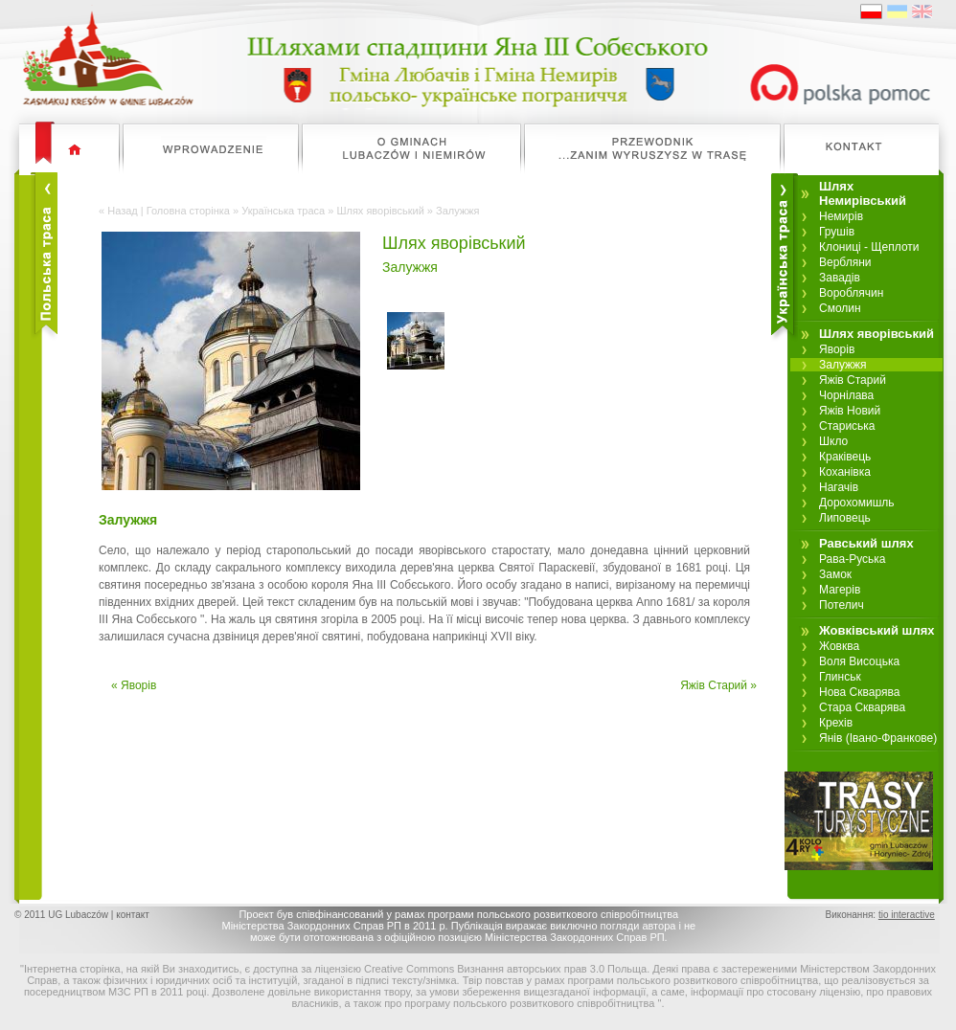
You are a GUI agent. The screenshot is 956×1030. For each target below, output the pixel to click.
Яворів (836, 349)
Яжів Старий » (718, 685)
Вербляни (845, 262)
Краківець (845, 456)
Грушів (836, 231)
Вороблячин (851, 293)
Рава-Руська (852, 559)
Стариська (847, 426)
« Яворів (133, 685)
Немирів (841, 216)
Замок (835, 574)
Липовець (845, 518)
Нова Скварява (859, 692)
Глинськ (840, 676)
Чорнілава (846, 395)
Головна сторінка (188, 210)
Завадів (839, 277)
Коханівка (845, 472)
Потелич (841, 605)
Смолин (840, 308)
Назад (122, 210)
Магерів (839, 589)
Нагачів (838, 487)
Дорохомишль (857, 502)
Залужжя (843, 364)
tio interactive (906, 914)
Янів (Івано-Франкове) (878, 738)
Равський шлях (866, 543)
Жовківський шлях (877, 630)
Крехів (836, 722)
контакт (132, 914)
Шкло (833, 441)
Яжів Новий (849, 410)
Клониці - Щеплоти (869, 247)
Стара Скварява (862, 707)
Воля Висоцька (859, 661)
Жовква (839, 646)
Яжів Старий (852, 380)
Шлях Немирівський (862, 193)
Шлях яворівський (379, 210)
